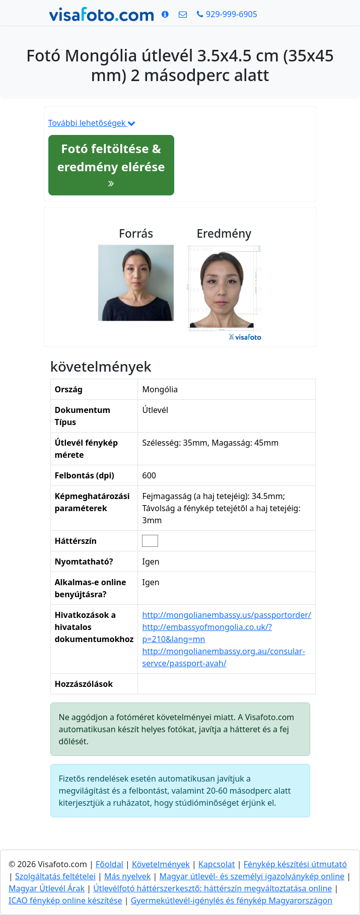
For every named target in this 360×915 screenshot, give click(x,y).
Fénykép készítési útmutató (295, 864)
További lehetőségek (92, 122)
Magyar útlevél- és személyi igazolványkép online (251, 876)
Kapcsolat (216, 864)
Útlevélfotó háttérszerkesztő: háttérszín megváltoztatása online (212, 888)
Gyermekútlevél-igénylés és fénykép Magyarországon (232, 900)
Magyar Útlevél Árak (47, 888)
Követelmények (161, 864)
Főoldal (109, 864)
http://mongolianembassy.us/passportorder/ (226, 614)
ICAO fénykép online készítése (65, 900)
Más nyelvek (127, 876)
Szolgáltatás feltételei (55, 876)
